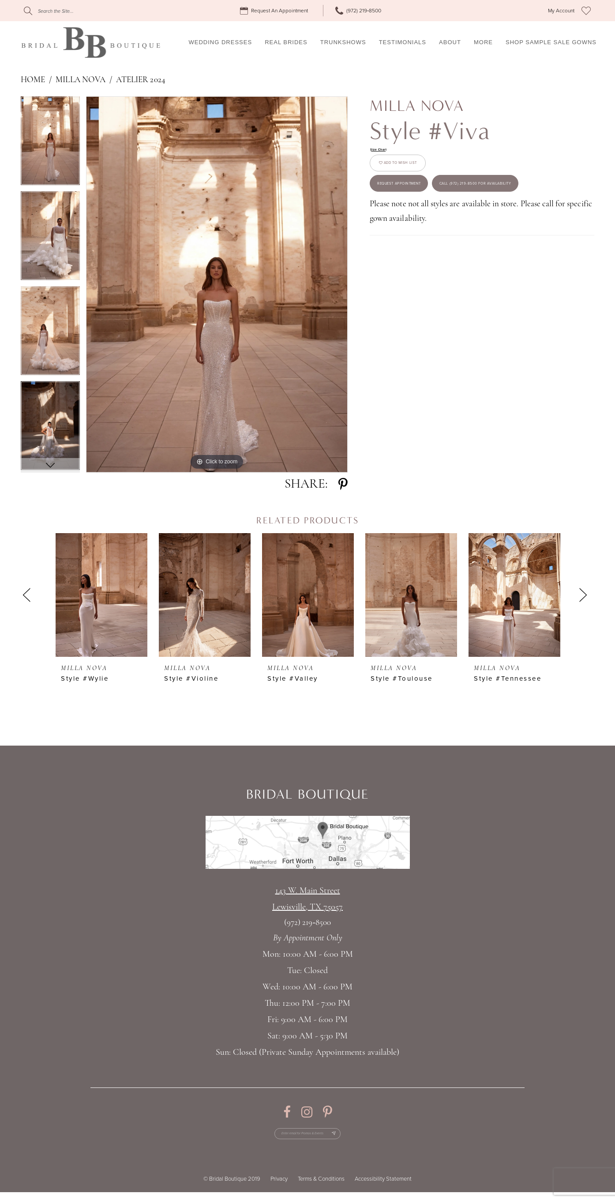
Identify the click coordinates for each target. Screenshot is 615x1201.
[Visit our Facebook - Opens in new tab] (287, 1112)
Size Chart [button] (385, 151)
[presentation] (101, 595)
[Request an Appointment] (275, 11)
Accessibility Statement (383, 1187)
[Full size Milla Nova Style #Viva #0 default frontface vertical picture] (216, 284)
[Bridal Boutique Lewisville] (90, 42)
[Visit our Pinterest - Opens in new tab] (327, 1112)
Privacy (279, 1187)
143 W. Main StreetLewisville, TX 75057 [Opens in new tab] (307, 899)
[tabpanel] (50, 143)
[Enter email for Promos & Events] (308, 1138)
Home (33, 80)
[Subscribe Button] (355, 1138)
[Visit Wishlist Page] (586, 10)
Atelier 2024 (140, 80)
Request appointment (422, 212)
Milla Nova (80, 80)
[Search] (77, 11)
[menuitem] (275, 11)
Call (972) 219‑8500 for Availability (445, 248)
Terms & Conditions (321, 1187)
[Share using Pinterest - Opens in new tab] (343, 484)
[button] (561, 10)
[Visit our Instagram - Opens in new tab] (306, 1112)
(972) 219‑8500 (307, 923)
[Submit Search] (28, 11)
